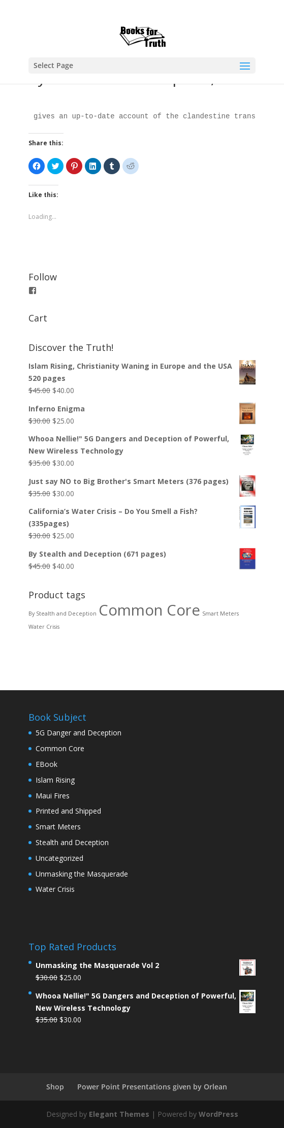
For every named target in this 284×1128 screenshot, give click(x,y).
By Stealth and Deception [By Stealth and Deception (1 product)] (62, 613)
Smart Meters (58, 826)
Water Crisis (55, 889)
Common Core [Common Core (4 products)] (149, 610)
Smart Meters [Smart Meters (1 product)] (220, 613)
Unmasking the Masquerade (82, 874)
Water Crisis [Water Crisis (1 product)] (43, 626)
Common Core (60, 748)
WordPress (218, 1114)
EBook (46, 764)
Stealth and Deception (72, 842)
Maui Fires (53, 795)
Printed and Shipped (68, 811)
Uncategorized (59, 858)
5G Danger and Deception (78, 732)
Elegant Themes (119, 1114)
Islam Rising (55, 780)
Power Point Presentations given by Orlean (152, 1086)
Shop (55, 1086)
